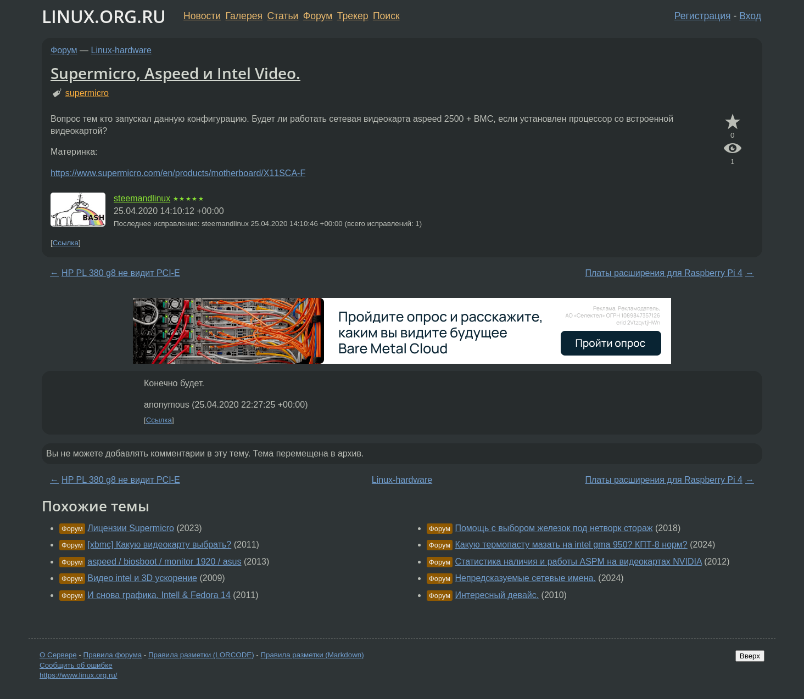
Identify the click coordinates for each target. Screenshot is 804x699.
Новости (202, 15)
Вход (750, 15)
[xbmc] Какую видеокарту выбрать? (159, 544)
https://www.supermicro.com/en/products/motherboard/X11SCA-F (178, 173)
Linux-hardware (121, 50)
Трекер (353, 15)
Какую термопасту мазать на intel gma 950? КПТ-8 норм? (571, 544)
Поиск (386, 15)
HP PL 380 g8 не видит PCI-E (121, 273)
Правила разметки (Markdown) (312, 655)
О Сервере (58, 655)
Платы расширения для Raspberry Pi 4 (663, 273)
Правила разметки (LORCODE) (201, 655)
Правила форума (112, 655)
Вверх (750, 656)
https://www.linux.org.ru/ (78, 675)
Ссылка (66, 243)
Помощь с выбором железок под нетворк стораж (553, 528)
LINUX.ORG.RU (104, 16)
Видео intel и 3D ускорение (142, 578)
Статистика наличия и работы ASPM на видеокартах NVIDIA (578, 561)
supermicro (87, 93)
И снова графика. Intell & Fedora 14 (159, 595)
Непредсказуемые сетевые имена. (525, 578)
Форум (317, 15)
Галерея (244, 15)
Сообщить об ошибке (76, 665)
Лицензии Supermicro (130, 528)
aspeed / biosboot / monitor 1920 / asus (164, 561)
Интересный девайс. (497, 595)
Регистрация (702, 15)
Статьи (282, 15)
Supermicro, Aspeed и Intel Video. (175, 73)
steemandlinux (142, 198)
